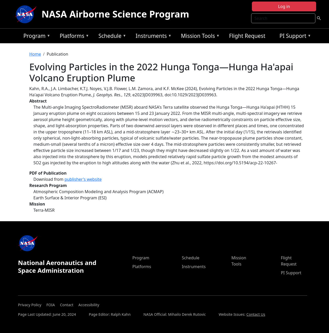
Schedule (111, 36)
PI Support (294, 36)
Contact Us (255, 314)
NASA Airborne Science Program (115, 14)
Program (35, 36)
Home (35, 54)
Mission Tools (199, 36)
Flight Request (247, 35)
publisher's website (83, 179)
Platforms (73, 36)
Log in (284, 6)
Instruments (152, 36)
